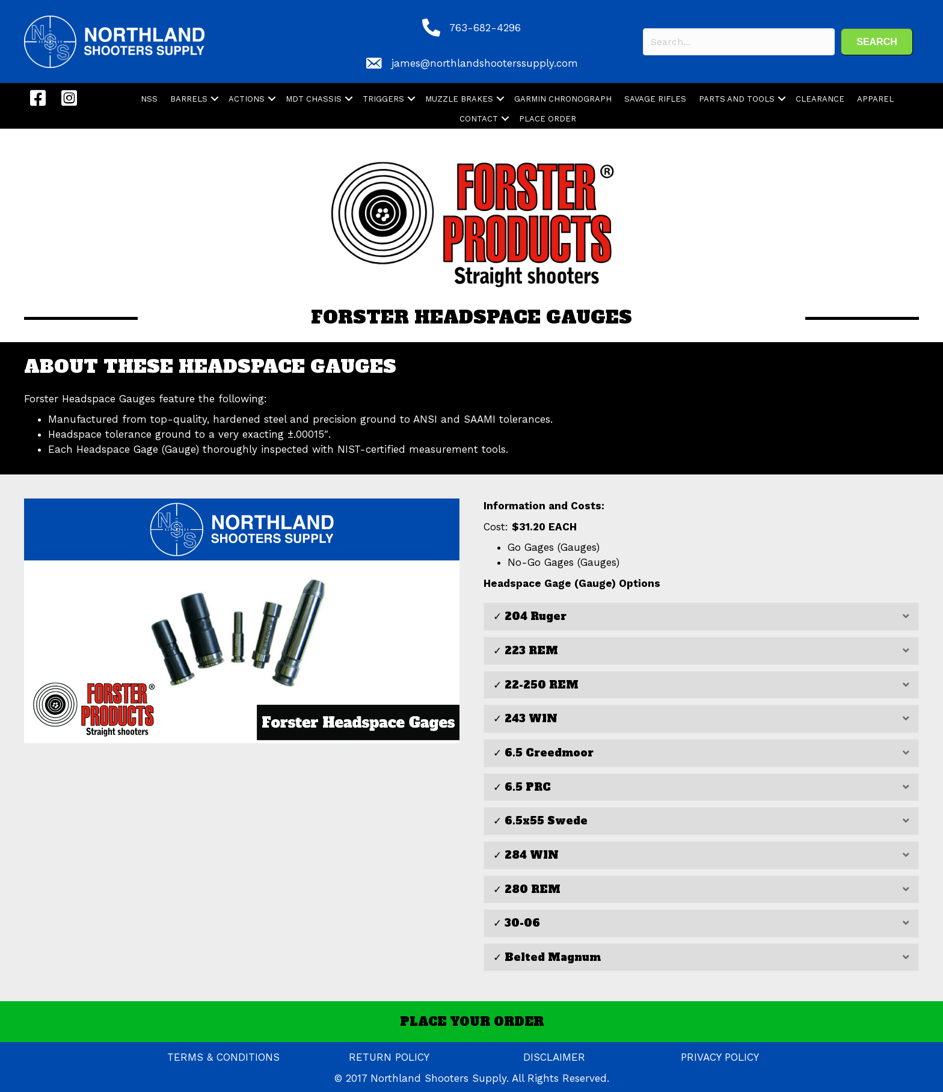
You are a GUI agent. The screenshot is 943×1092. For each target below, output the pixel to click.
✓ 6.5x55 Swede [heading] (540, 821)
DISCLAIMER (554, 1057)
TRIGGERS (383, 98)
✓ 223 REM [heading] (525, 650)
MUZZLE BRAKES (459, 98)
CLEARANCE (820, 98)
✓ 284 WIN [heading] (526, 855)
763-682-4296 (485, 28)
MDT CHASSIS (314, 98)
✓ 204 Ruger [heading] (530, 616)
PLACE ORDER (547, 118)
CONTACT (478, 118)
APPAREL (875, 98)
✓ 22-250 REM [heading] (536, 685)
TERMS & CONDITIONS (223, 1057)
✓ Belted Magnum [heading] (547, 957)
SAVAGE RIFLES (655, 98)
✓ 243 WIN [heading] (525, 718)
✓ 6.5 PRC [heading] (522, 787)
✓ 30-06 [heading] (516, 923)
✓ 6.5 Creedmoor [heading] (543, 753)
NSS (149, 98)
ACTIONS (247, 98)
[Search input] (739, 41)
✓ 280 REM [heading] (527, 889)
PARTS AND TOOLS (737, 98)
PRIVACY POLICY (720, 1057)
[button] (877, 41)
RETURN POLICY (389, 1057)
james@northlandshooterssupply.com (485, 63)
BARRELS (188, 98)
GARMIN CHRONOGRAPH (563, 98)
